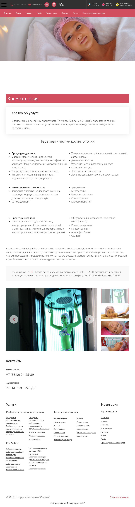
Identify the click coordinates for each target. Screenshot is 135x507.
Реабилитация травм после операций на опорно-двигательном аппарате (15, 430)
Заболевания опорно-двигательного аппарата (39, 458)
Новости (29, 13)
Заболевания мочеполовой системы (15, 468)
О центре (7, 13)
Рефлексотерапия (61, 436)
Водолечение (82, 436)
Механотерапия (60, 422)
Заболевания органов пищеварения (15, 459)
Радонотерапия (83, 425)
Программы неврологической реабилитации (13, 420)
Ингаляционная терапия (86, 432)
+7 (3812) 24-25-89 (20, 374)
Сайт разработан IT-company (67, 503)
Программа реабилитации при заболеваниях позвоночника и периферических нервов (39, 423)
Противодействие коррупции (94, 13)
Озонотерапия (59, 432)
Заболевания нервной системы (38, 463)
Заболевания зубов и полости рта (14, 453)
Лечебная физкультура (63, 439)
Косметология (34, 439)
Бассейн (80, 418)
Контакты (65, 13)
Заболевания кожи (13, 449)
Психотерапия (59, 429)
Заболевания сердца (37, 469)
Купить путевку (51, 13)
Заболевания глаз (13, 464)
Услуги (75, 13)
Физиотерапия (82, 422)
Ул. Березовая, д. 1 (21, 388)
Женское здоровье (37, 432)
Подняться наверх (119, 497)
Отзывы (18, 13)
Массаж (57, 425)
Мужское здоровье (37, 436)
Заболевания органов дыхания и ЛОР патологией (38, 451)
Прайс (39, 13)
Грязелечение (82, 429)
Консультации (106, 428)
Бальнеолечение (60, 418)
